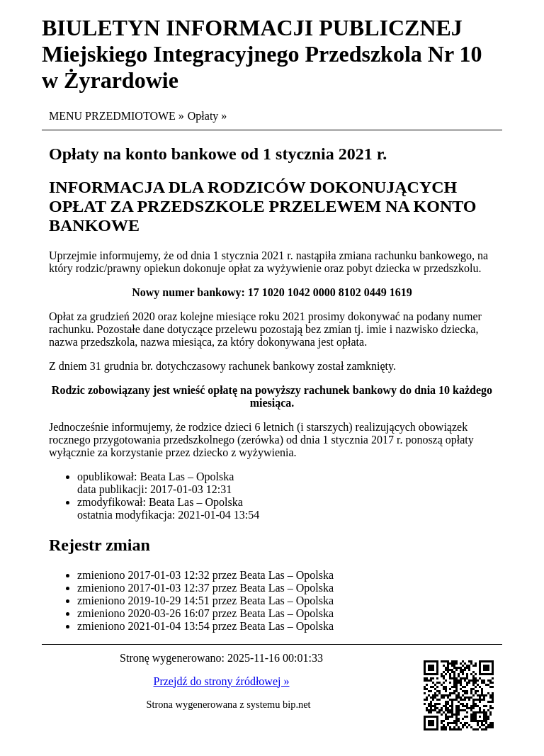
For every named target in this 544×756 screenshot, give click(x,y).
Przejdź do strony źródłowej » (222, 681)
